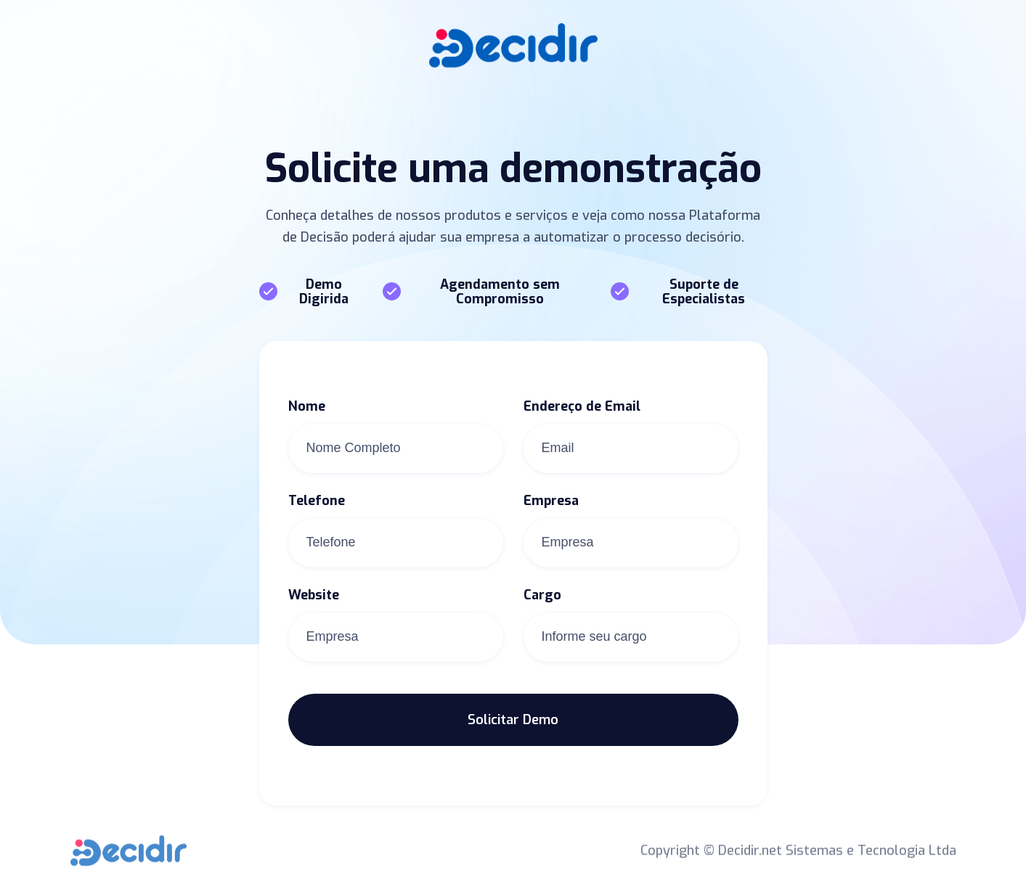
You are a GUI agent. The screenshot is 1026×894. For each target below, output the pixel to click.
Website (313, 595)
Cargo (542, 595)
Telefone (316, 500)
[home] (513, 45)
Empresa (551, 500)
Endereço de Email (582, 406)
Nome (306, 406)
